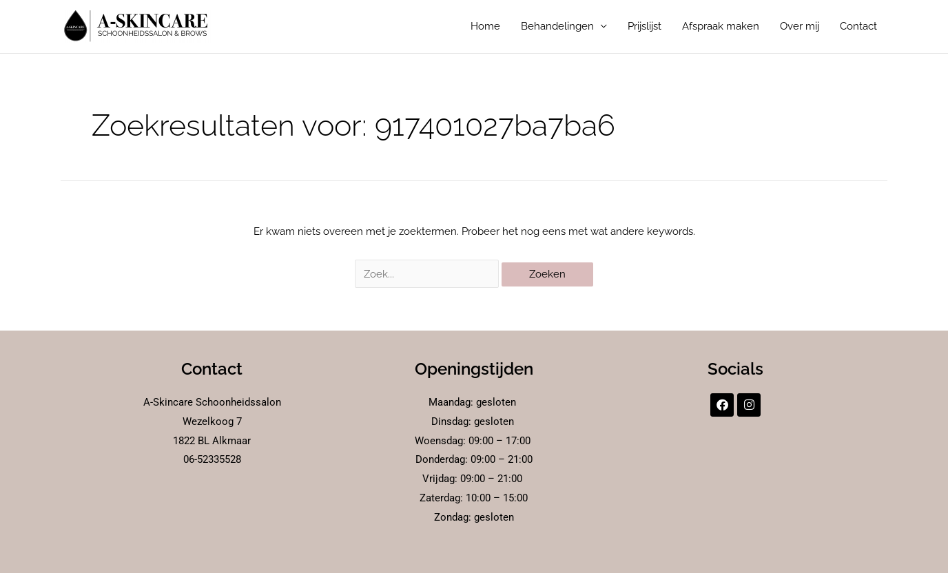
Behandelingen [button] (557, 27)
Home (485, 27)
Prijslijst (644, 27)
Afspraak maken (720, 27)
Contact (858, 27)
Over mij (799, 27)
